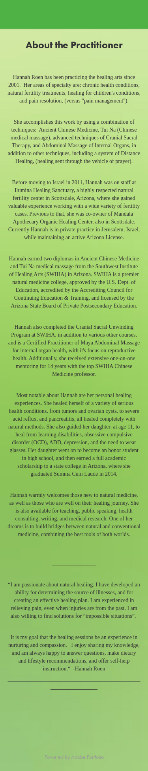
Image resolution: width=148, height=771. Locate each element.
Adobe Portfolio (87, 757)
